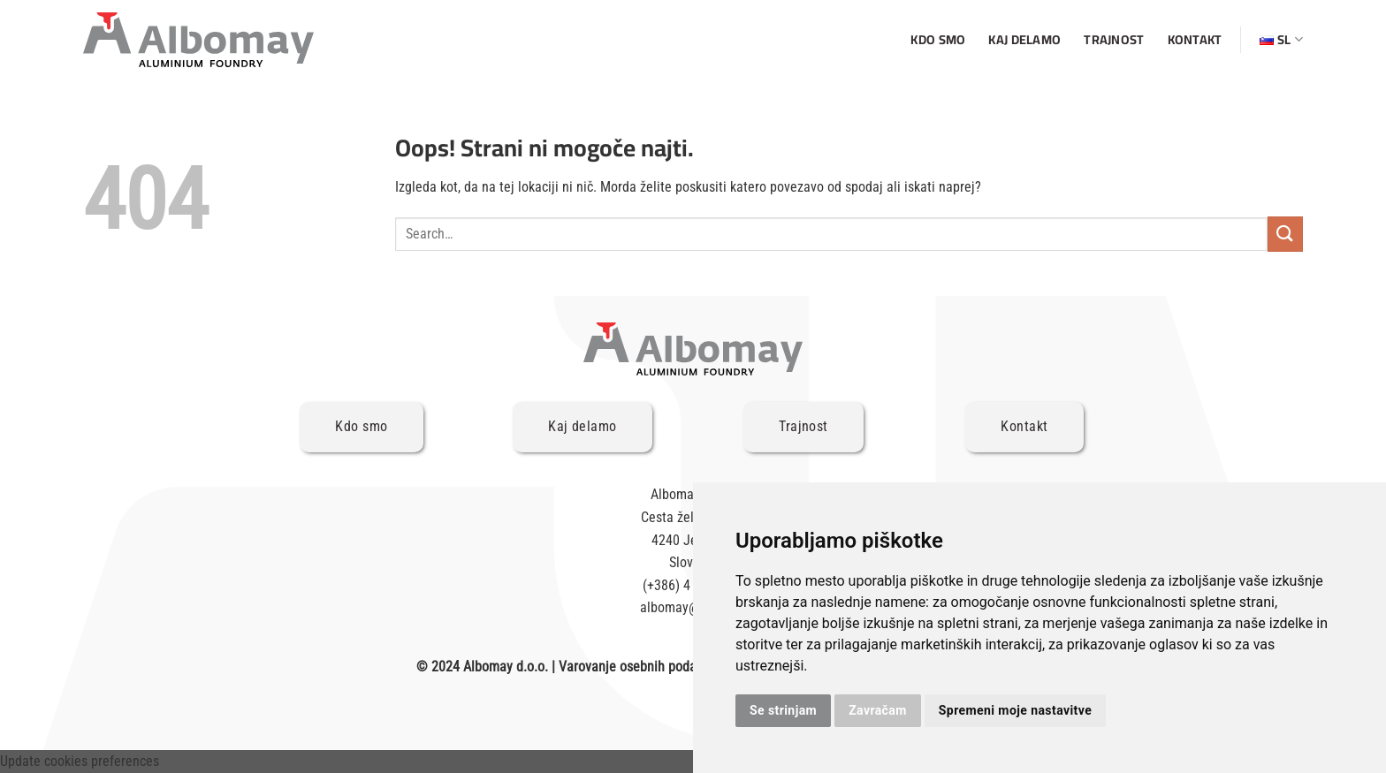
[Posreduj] (1285, 233)
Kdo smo (937, 39)
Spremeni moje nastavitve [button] (1015, 710)
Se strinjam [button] (783, 710)
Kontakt (1195, 39)
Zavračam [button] (878, 710)
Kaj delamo (1024, 39)
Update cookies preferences (79, 761)
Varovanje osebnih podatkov (639, 666)
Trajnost (1114, 39)
